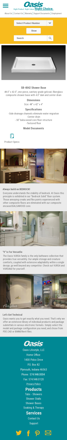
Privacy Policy (33, 384)
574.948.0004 (37, 374)
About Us (8, 13)
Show (34, 30)
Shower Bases (33, 403)
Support (33, 423)
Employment (57, 13)
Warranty (28, 13)
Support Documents (42, 13)
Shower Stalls (33, 398)
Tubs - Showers (33, 394)
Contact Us (18, 13)
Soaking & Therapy (33, 407)
